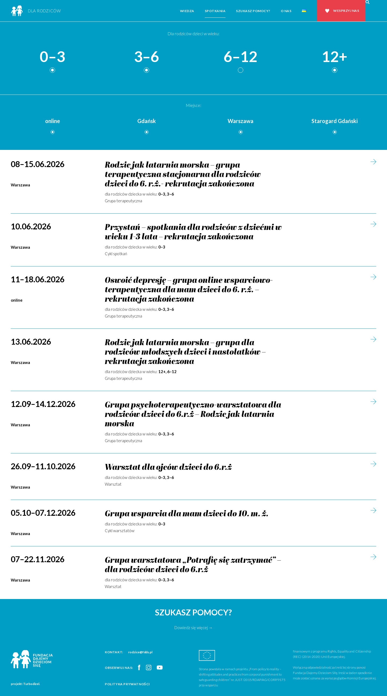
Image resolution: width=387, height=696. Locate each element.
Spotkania (215, 11)
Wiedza (187, 11)
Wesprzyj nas (346, 11)
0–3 (52, 56)
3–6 (146, 56)
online (52, 121)
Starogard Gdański (334, 121)
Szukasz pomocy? (253, 11)
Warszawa (240, 121)
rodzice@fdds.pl (140, 652)
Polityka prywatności (127, 684)
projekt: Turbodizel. (25, 684)
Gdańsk (146, 121)
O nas (286, 11)
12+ (334, 56)
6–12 (240, 56)
